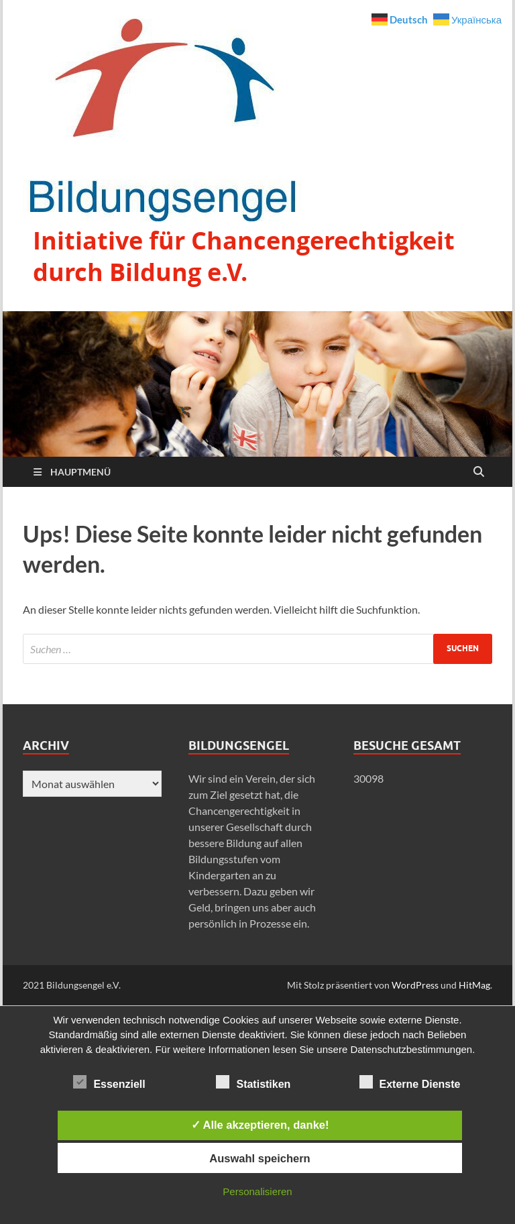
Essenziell (109, 1082)
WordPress (415, 985)
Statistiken (253, 1082)
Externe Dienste (410, 1082)
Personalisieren (257, 1191)
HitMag (474, 985)
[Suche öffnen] (479, 472)
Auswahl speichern (259, 1158)
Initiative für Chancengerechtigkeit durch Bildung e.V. (244, 256)
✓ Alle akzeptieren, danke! (260, 1125)
